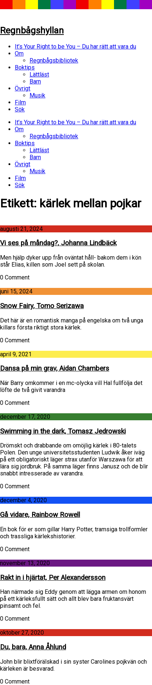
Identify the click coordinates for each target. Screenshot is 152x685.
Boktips (25, 67)
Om (19, 53)
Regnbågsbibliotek (54, 60)
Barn (35, 81)
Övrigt (22, 88)
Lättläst (39, 74)
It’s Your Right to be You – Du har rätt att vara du (75, 46)
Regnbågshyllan (32, 30)
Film (20, 102)
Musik (37, 95)
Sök (20, 109)
